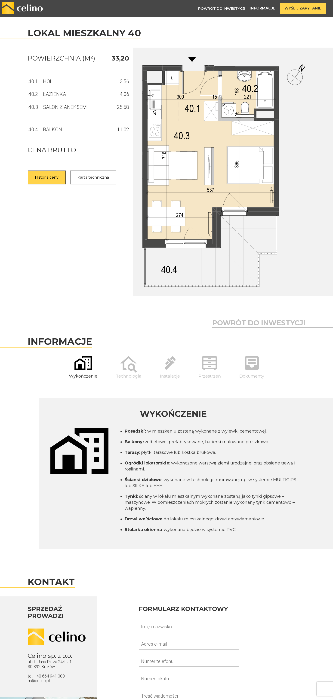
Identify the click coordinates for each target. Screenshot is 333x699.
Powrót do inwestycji (221, 8)
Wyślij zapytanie (302, 8)
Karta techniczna (93, 177)
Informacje (262, 8)
